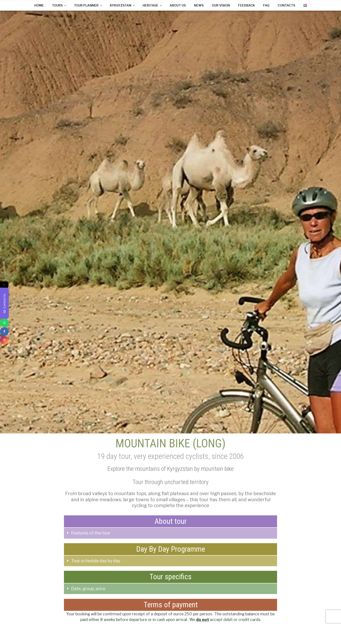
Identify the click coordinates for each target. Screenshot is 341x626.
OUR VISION (221, 5)
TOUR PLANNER (88, 5)
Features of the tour (90, 533)
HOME (39, 5)
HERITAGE (152, 5)
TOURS (59, 5)
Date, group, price (88, 588)
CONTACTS (286, 5)
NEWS (199, 5)
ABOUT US (178, 5)
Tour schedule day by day (95, 560)
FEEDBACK (246, 5)
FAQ (266, 5)
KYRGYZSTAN (122, 5)
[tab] (170, 533)
